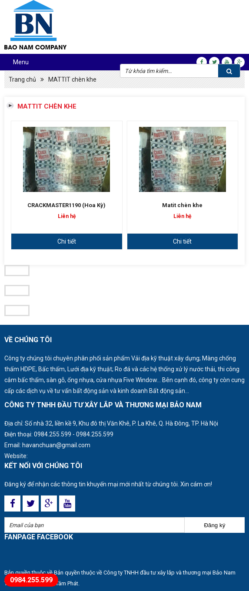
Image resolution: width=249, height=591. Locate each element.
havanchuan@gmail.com (56, 445)
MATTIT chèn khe (72, 79)
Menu (21, 62)
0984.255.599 (52, 434)
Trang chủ (22, 79)
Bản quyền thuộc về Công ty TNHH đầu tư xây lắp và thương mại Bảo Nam (145, 572)
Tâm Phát (67, 583)
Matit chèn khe (182, 205)
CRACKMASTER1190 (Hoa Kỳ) (66, 205)
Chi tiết (66, 241)
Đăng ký (214, 525)
